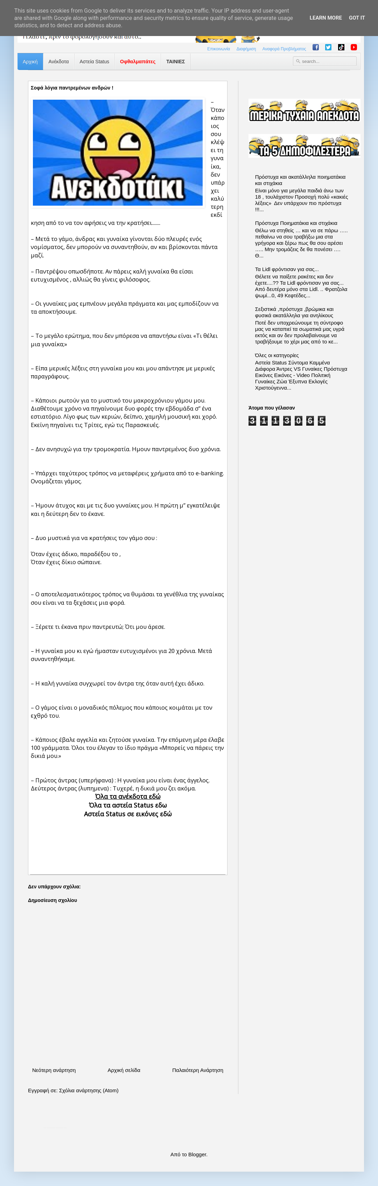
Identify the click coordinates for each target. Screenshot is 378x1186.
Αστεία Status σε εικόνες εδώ (128, 814)
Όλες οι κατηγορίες (277, 355)
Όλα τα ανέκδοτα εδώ (128, 796)
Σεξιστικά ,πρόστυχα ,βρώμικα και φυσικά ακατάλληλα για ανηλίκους (294, 312)
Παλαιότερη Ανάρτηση (197, 1070)
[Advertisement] (128, 840)
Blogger (197, 1154)
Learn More (326, 18)
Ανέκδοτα (59, 61)
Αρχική (30, 61)
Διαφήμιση (246, 49)
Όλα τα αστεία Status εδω (128, 805)
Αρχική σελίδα (123, 1070)
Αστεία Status (95, 61)
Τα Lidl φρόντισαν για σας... (287, 269)
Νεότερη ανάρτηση (54, 1070)
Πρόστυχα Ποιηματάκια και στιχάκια (296, 223)
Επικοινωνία (218, 49)
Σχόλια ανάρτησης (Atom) (89, 1090)
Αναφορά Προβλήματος (284, 49)
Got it (357, 18)
